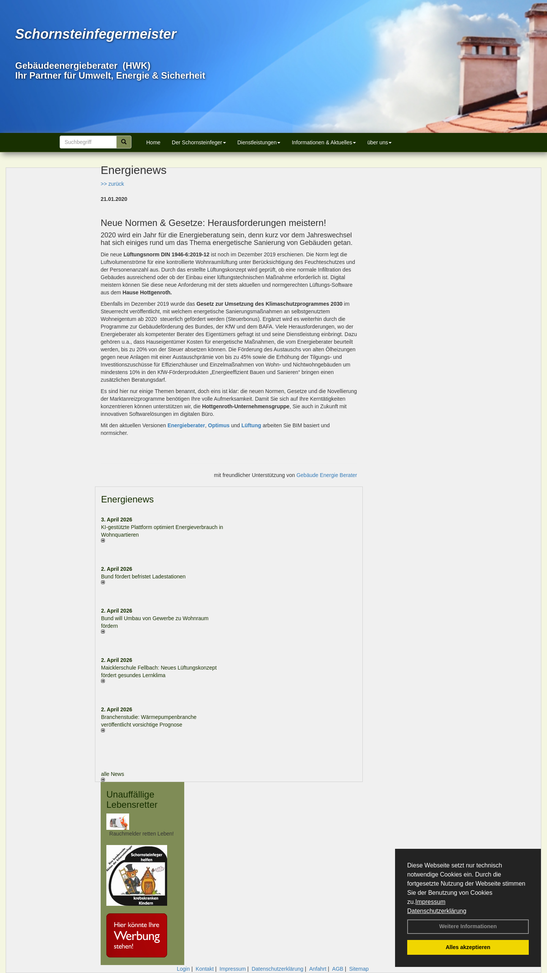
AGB (337, 969)
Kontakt (204, 969)
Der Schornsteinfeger (199, 142)
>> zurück (112, 184)
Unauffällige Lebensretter (132, 799)
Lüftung (251, 425)
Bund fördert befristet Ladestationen (143, 576)
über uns (379, 142)
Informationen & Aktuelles (324, 142)
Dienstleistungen (259, 142)
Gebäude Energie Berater (326, 475)
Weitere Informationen (468, 926)
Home (153, 142)
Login (183, 969)
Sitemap (358, 969)
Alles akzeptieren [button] (468, 947)
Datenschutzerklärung (436, 911)
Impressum (430, 902)
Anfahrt (317, 969)
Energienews (127, 499)
